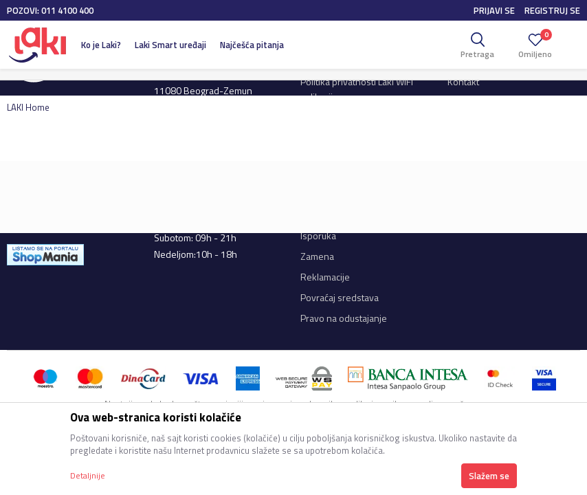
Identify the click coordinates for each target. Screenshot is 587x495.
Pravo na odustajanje (343, 318)
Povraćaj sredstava (339, 297)
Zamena (317, 256)
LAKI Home (28, 107)
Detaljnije (87, 475)
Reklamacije (325, 277)
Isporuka (318, 235)
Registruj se (552, 10)
